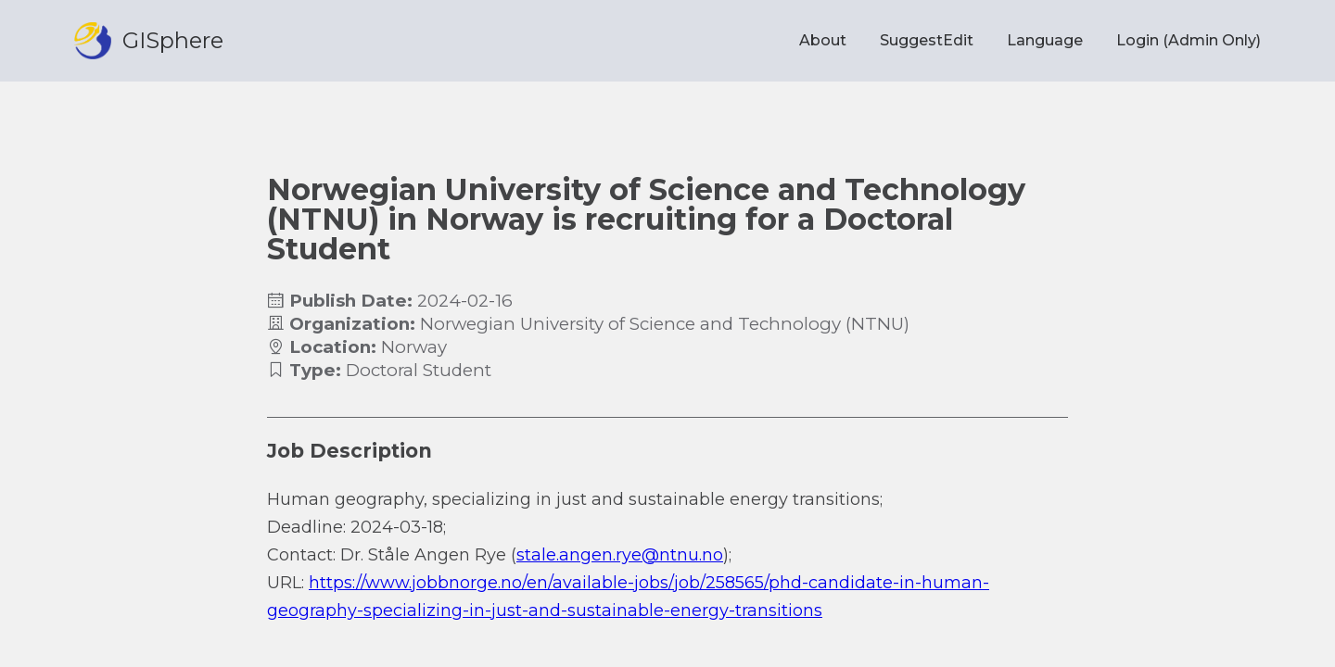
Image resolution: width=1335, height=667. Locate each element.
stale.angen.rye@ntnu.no (619, 555)
